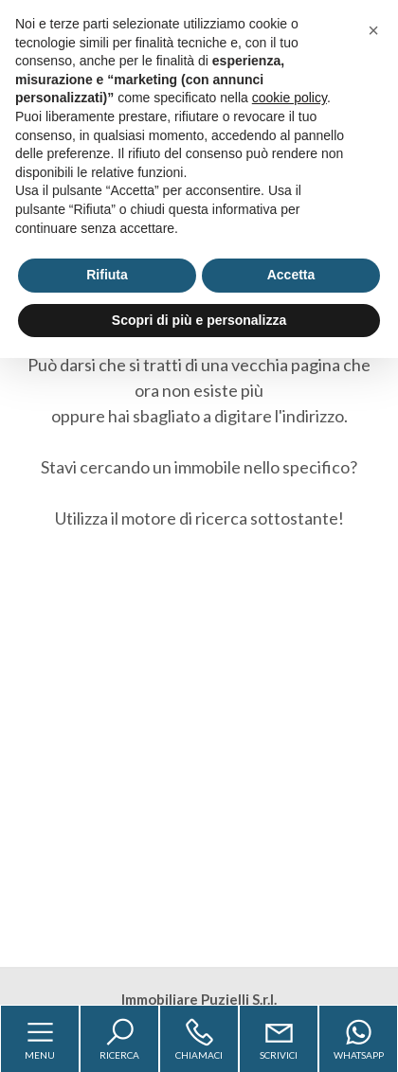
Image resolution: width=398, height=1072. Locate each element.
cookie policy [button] (289, 97)
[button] (373, 30)
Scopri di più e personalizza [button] (199, 320)
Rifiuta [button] (107, 274)
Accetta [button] (291, 274)
